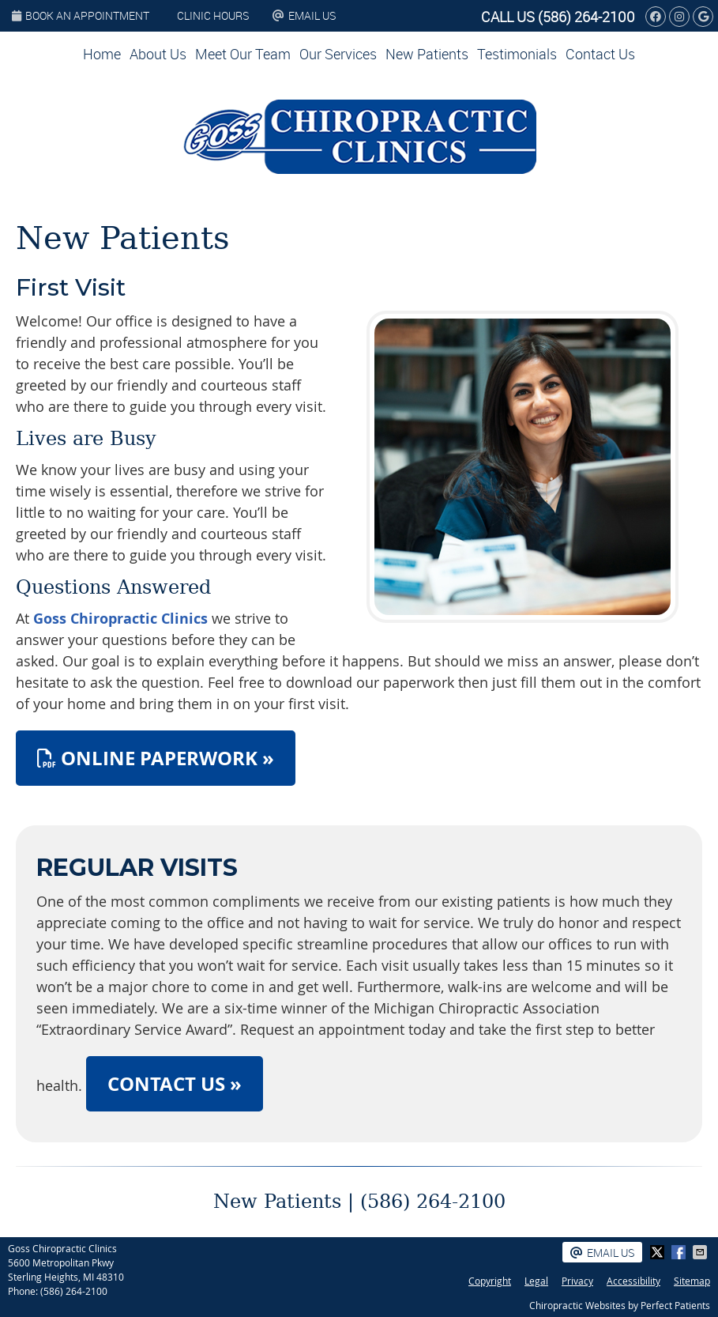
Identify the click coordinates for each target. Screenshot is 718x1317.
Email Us (304, 15)
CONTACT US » (174, 1083)
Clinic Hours (213, 15)
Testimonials (517, 53)
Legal (536, 1280)
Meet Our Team (243, 53)
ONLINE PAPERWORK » (155, 758)
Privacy (577, 1280)
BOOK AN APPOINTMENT (80, 15)
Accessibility (633, 1280)
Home (102, 53)
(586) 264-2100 (586, 16)
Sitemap (692, 1280)
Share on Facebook (680, 1252)
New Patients (426, 53)
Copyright (489, 1280)
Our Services (338, 53)
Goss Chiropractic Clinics (120, 618)
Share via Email (701, 1252)
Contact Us (600, 53)
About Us (158, 53)
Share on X (658, 1252)
